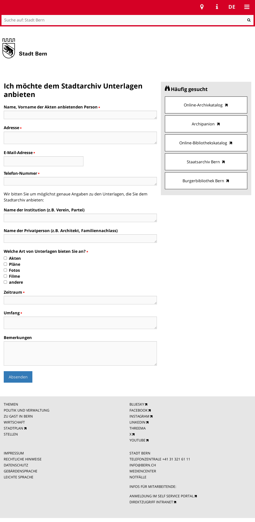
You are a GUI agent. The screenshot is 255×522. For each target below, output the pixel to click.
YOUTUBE (137, 440)
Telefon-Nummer (21, 173)
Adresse (12, 127)
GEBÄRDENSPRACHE (20, 471)
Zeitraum (14, 292)
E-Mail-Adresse (19, 152)
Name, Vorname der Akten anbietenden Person (52, 107)
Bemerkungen (18, 337)
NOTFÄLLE (137, 477)
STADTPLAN (13, 428)
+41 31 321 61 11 (176, 459)
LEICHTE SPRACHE (18, 477)
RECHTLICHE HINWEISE (23, 459)
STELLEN (11, 434)
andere (16, 282)
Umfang (13, 313)
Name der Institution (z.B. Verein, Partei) (44, 210)
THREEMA (137, 428)
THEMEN (11, 404)
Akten (15, 258)
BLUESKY (136, 404)
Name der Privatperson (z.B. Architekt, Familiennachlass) (61, 230)
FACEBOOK (138, 410)
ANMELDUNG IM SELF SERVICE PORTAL (161, 496)
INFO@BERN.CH (142, 465)
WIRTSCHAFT (14, 422)
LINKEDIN (137, 422)
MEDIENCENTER (142, 471)
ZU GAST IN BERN (18, 416)
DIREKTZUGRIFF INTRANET (151, 502)
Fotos (14, 270)
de (231, 6)
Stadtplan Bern (202, 6)
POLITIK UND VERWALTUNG (26, 410)
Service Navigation (217, 6)
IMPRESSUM (14, 453)
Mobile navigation (247, 6)
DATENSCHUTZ (16, 465)
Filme (14, 276)
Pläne (14, 264)
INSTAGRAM (139, 416)
